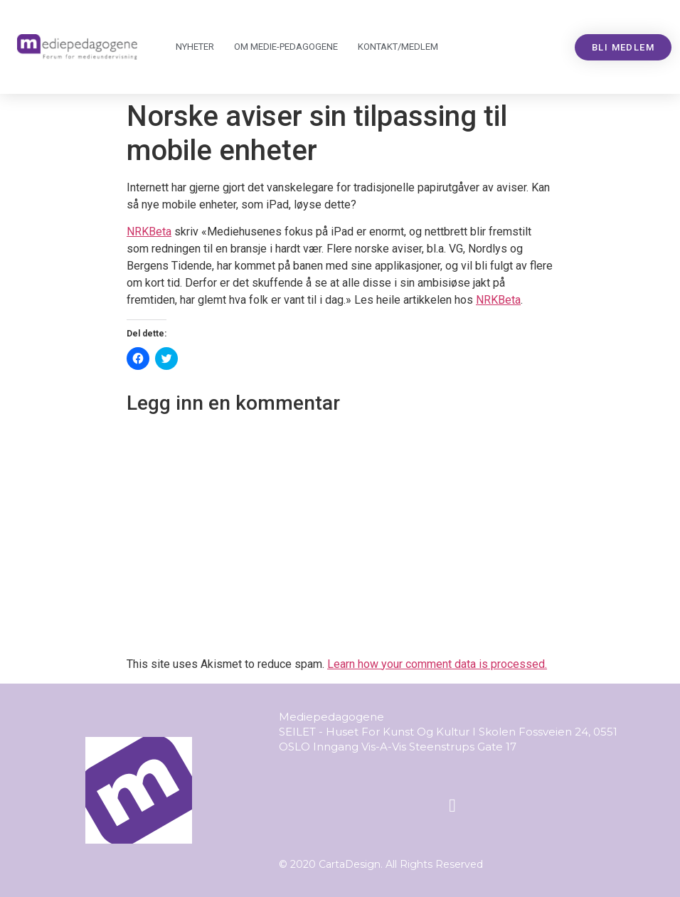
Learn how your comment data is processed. (437, 664)
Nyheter (195, 46)
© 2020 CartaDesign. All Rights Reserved (381, 864)
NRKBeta (149, 231)
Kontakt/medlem (398, 46)
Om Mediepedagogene (286, 47)
